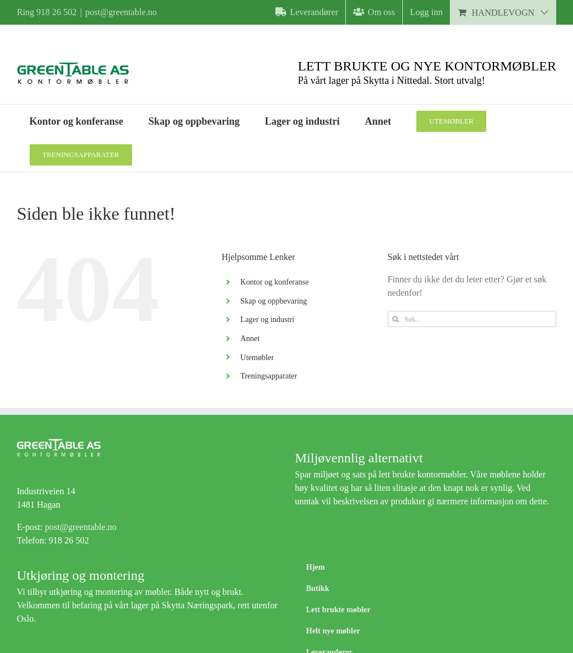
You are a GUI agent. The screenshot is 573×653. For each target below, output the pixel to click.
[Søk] (396, 319)
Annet (250, 338)
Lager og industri (267, 319)
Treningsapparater (269, 376)
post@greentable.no (121, 12)
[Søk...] (472, 319)
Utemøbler (257, 357)
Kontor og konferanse (275, 282)
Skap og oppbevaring (274, 301)
